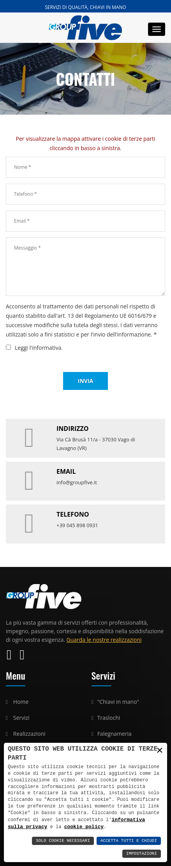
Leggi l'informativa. (39, 347)
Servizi (21, 717)
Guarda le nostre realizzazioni (104, 639)
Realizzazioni (29, 733)
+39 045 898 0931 (77, 525)
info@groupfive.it (76, 482)
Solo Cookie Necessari (63, 841)
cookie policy (65, 826)
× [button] (159, 750)
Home (21, 701)
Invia (85, 380)
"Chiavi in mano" (118, 701)
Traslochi (108, 717)
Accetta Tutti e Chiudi (128, 841)
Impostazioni (141, 854)
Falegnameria (114, 733)
